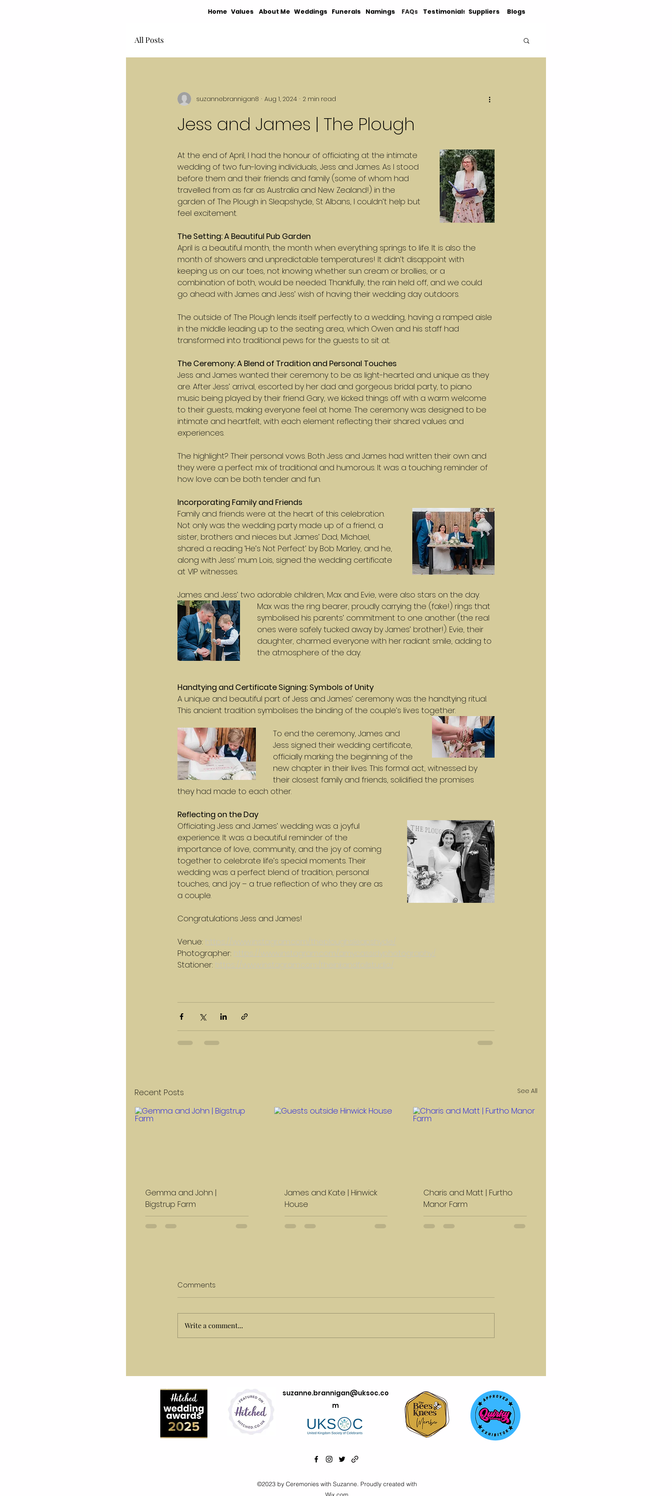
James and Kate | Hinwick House (331, 1198)
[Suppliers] (485, 11)
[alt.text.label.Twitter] (342, 1459)
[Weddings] (311, 11)
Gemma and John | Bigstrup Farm (180, 1198)
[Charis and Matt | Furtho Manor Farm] (475, 1141)
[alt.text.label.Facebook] (316, 1459)
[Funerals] (347, 11)
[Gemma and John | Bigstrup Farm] (197, 1141)
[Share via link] (244, 1016)
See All (527, 1091)
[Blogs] (516, 11)
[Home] (218, 11)
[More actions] (489, 99)
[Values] (243, 11)
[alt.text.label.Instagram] (329, 1459)
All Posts (149, 40)
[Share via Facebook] (181, 1016)
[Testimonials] (445, 11)
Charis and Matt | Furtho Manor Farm (468, 1198)
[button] (526, 40)
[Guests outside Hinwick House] (336, 1141)
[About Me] (274, 11)
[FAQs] (409, 11)
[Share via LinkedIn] (223, 1016)
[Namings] (381, 11)
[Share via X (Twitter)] (202, 1016)
